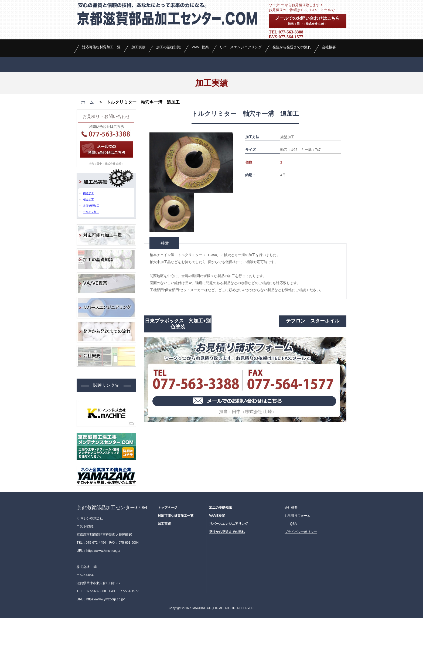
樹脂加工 (88, 246)
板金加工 (88, 252)
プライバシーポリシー (301, 584)
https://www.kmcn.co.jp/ (103, 603)
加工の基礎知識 (168, 81)
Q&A (293, 576)
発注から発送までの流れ (291, 81)
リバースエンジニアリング (241, 81)
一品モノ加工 (91, 265)
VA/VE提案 (200, 81)
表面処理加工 (91, 258)
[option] (191, 215)
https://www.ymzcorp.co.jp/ (105, 652)
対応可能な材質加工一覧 (101, 81)
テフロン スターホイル (312, 374)
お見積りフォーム (298, 568)
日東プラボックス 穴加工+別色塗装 (178, 377)
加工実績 (138, 81)
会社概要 (329, 81)
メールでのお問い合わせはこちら (307, 20)
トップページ (167, 560)
